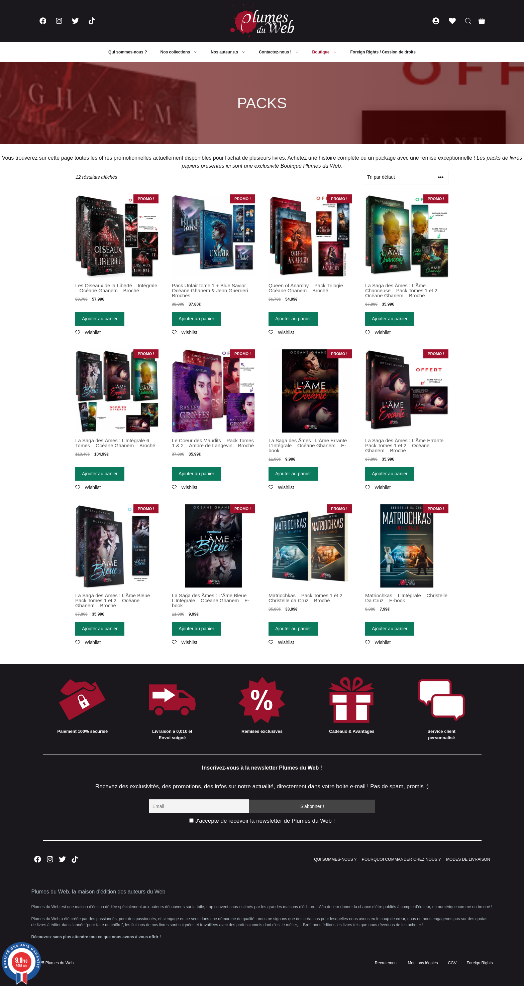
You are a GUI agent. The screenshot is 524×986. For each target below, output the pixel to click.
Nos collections (182, 52)
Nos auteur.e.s (231, 52)
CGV (452, 963)
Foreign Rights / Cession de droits (383, 52)
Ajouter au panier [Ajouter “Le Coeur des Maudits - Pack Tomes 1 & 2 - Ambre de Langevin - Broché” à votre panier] (196, 473)
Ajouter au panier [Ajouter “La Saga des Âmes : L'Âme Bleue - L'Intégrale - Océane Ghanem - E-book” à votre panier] (196, 628)
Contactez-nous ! (282, 52)
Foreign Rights (479, 963)
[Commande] (405, 177)
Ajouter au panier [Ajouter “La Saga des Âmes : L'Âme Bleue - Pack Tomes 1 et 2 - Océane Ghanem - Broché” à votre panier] (100, 628)
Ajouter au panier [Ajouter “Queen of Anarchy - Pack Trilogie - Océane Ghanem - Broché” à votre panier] (293, 318)
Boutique (328, 52)
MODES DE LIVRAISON (468, 859)
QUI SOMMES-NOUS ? (335, 859)
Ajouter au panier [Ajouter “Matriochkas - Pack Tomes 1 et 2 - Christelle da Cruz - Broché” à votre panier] (293, 628)
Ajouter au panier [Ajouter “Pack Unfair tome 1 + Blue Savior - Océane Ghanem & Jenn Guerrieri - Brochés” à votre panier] (196, 318)
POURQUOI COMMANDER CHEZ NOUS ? (401, 859)
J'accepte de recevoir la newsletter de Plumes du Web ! (262, 821)
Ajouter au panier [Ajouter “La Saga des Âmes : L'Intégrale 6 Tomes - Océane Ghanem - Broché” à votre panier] (100, 473)
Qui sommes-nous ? (127, 52)
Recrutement (386, 963)
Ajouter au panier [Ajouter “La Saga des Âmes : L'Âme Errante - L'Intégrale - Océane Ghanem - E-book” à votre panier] (293, 473)
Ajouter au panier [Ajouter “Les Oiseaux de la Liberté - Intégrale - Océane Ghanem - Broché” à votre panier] (100, 318)
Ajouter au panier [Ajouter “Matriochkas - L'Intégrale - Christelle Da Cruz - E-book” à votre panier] (390, 628)
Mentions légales (423, 963)
